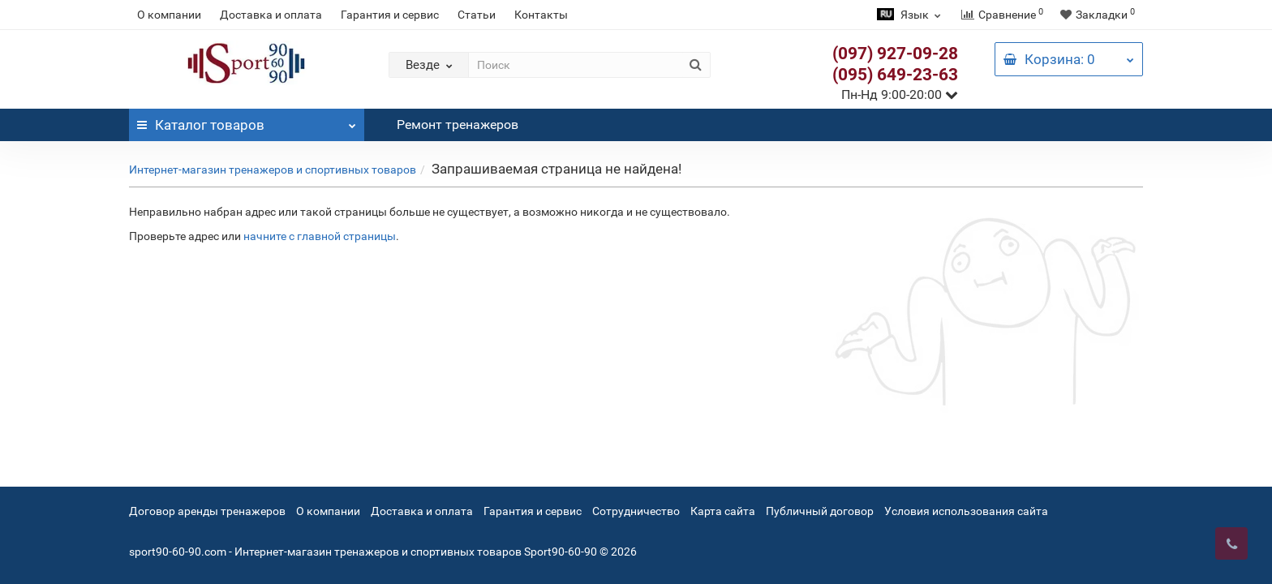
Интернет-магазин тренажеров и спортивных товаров (272, 169)
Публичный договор (820, 511)
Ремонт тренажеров (457, 124)
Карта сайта (722, 511)
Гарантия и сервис (390, 14)
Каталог (246, 121)
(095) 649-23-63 (895, 74)
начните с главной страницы (319, 236)
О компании (169, 14)
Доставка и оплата (271, 14)
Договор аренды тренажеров (207, 511)
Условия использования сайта (966, 511)
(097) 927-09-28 (895, 53)
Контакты (541, 14)
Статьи (477, 14)
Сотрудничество (636, 511)
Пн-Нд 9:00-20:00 (899, 94)
